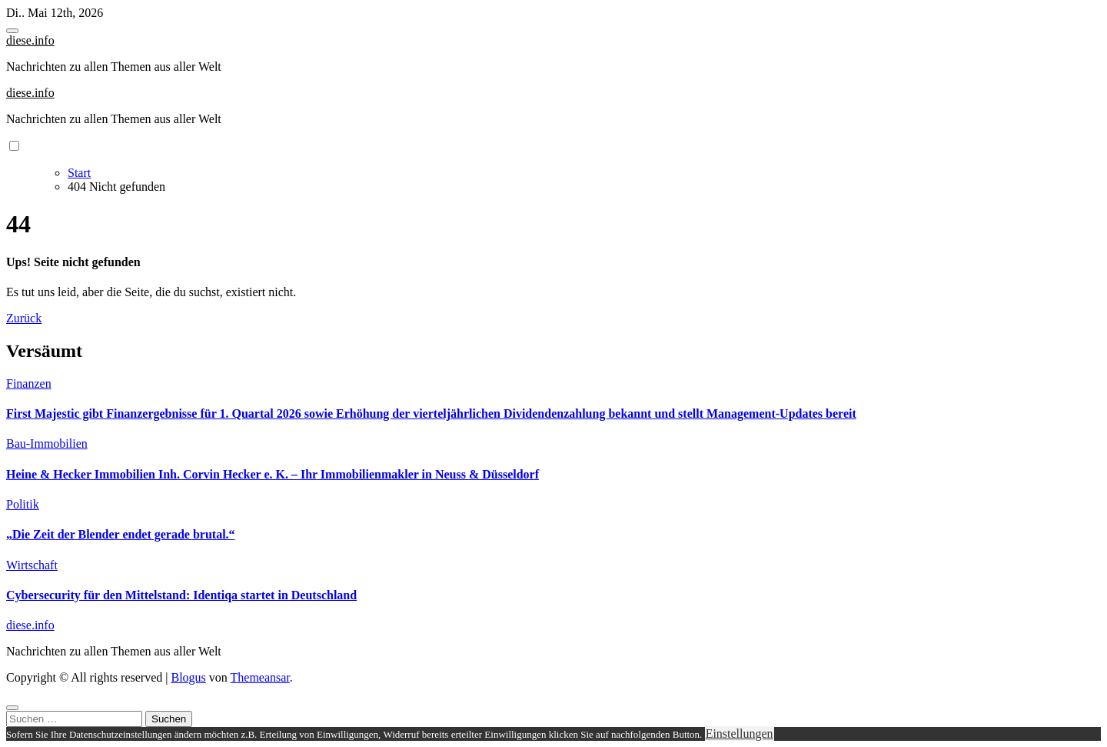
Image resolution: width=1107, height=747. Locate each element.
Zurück (24, 318)
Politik (22, 504)
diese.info (30, 40)
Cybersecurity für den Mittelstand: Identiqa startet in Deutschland (181, 595)
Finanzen (29, 383)
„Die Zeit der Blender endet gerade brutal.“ (120, 534)
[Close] (12, 707)
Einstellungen (739, 733)
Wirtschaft (32, 565)
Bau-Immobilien (47, 443)
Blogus (188, 677)
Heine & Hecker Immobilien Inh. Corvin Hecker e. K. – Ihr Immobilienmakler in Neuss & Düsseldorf (272, 474)
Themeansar (260, 677)
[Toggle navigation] (12, 30)
